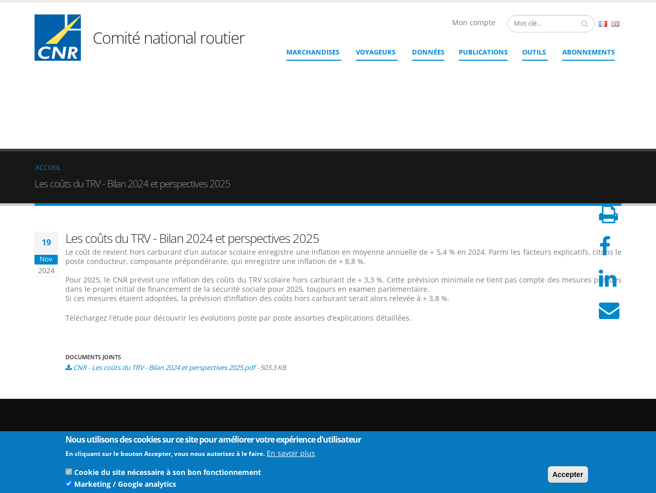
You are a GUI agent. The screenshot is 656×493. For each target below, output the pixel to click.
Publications (483, 52)
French (603, 24)
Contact (385, 416)
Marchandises (312, 52)
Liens (551, 397)
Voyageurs (375, 52)
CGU (550, 421)
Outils (534, 52)
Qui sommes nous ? (573, 388)
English (615, 24)
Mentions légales (569, 413)
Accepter (568, 476)
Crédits (554, 405)
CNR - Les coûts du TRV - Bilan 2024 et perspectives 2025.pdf (164, 292)
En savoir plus (291, 455)
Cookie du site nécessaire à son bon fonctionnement (167, 474)
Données (428, 52)
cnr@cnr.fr (399, 401)
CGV (549, 430)
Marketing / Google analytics (125, 486)
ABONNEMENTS (588, 52)
